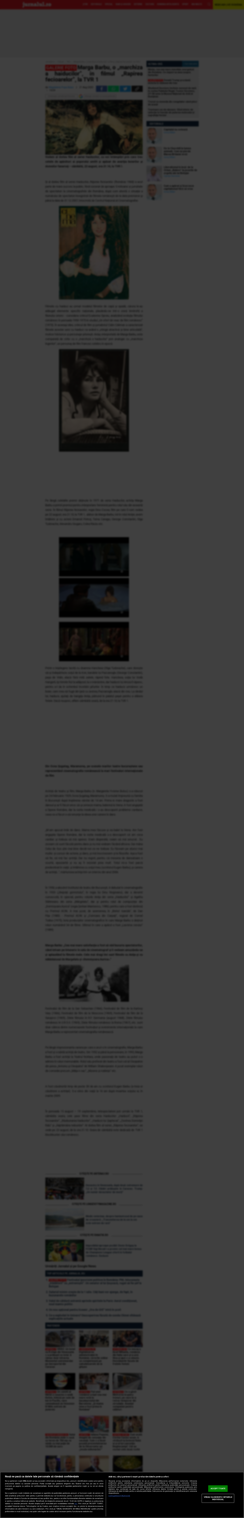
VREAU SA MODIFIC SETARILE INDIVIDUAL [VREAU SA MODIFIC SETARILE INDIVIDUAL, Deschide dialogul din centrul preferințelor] (218, 1498)
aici (76, 1504)
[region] (122, 1495)
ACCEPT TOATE (218, 1488)
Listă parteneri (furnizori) (119, 1496)
